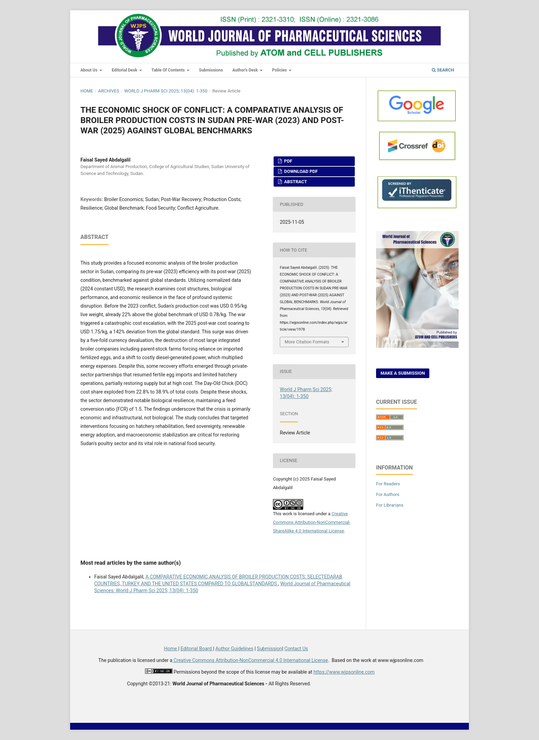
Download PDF (300, 171)
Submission (269, 648)
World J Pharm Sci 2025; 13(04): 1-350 (165, 90)
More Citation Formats (307, 341)
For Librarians (389, 505)
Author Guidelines (234, 648)
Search (443, 70)
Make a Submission (403, 373)
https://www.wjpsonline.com (344, 672)
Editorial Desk (125, 70)
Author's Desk (245, 70)
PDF (287, 161)
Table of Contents (169, 70)
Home (86, 90)
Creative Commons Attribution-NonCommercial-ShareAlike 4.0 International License (312, 522)
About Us (89, 70)
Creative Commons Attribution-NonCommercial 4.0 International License (250, 660)
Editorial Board (196, 648)
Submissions (211, 70)
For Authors (387, 494)
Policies (280, 70)
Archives (108, 90)
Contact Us (296, 648)
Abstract (295, 181)
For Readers (388, 483)
